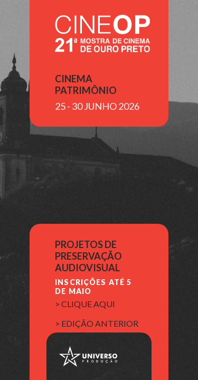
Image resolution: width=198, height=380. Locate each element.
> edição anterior (96, 323)
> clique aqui (85, 304)
